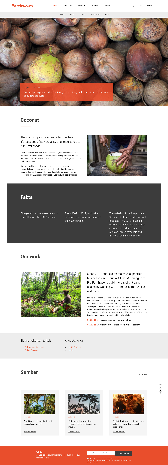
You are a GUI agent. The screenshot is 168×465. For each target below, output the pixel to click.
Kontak (107, 6)
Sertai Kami (82, 6)
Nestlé (70, 350)
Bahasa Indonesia (146, 6)
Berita (107, 14)
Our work (82, 14)
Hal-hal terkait (95, 14)
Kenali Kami (68, 6)
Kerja (56, 6)
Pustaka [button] (95, 6)
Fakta (72, 14)
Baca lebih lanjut (30, 431)
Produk (32, 87)
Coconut (62, 14)
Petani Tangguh (31, 350)
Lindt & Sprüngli (74, 347)
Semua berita (143, 374)
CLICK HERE (92, 320)
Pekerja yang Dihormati (34, 347)
